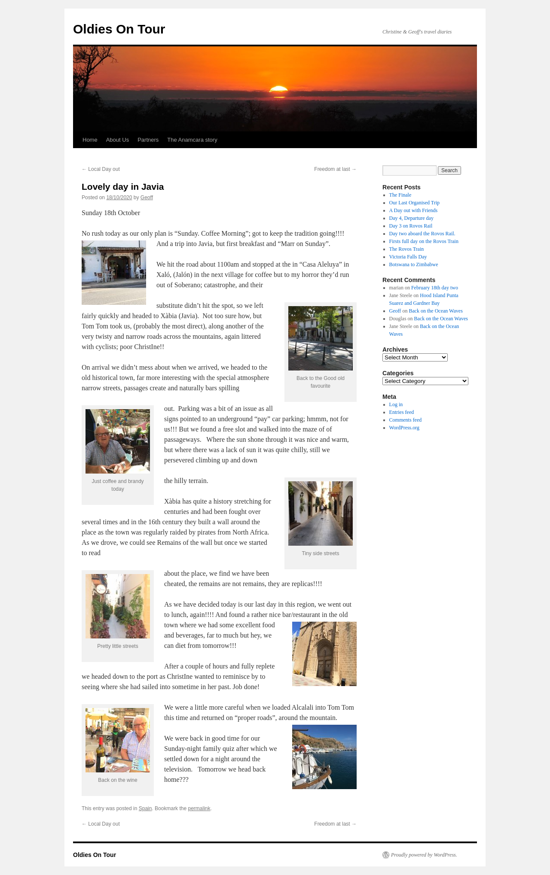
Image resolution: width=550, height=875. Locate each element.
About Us (117, 140)
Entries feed (401, 412)
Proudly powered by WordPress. (424, 855)
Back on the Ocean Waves (435, 311)
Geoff (147, 197)
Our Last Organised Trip (414, 203)
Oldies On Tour (119, 29)
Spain (145, 808)
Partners (148, 140)
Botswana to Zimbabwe (413, 264)
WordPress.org (404, 428)
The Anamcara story (192, 140)
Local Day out (101, 169)
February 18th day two (434, 288)
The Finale (400, 195)
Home (90, 140)
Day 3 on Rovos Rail (411, 226)
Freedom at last (335, 169)
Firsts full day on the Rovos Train (423, 241)
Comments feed (405, 420)
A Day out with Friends (413, 210)
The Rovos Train (406, 249)
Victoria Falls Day (408, 257)
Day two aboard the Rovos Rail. (422, 234)
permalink (199, 808)
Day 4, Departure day (411, 218)
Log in (396, 404)
